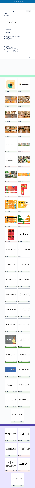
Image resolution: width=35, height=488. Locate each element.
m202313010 (7, 181)
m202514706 (7, 455)
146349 (6, 346)
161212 (20, 361)
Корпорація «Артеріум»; (9, 44)
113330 (6, 440)
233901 (20, 376)
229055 (6, 376)
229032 (20, 406)
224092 (20, 286)
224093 (20, 316)
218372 (20, 391)
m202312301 (7, 211)
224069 (6, 391)
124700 (6, 470)
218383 (6, 361)
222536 (6, 316)
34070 (19, 470)
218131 (20, 301)
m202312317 (20, 226)
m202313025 (7, 166)
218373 (6, 301)
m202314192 (20, 136)
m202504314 (7, 91)
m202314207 (7, 121)
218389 (13, 421)
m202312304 (20, 181)
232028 (20, 346)
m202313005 (20, 166)
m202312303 (7, 226)
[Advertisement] (17, 6)
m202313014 (20, 151)
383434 (20, 440)
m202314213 (7, 106)
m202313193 (7, 151)
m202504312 (20, 91)
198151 (20, 455)
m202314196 (7, 136)
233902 (6, 406)
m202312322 (7, 196)
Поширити (29, 11)
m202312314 (20, 196)
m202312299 (20, 211)
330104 (20, 241)
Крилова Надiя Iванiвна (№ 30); (10, 50)
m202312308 (7, 241)
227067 (20, 331)
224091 (6, 286)
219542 (6, 331)
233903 (20, 271)
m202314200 (20, 106)
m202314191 (20, 121)
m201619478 (20, 256)
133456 (13, 485)
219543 (6, 271)
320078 (6, 256)
